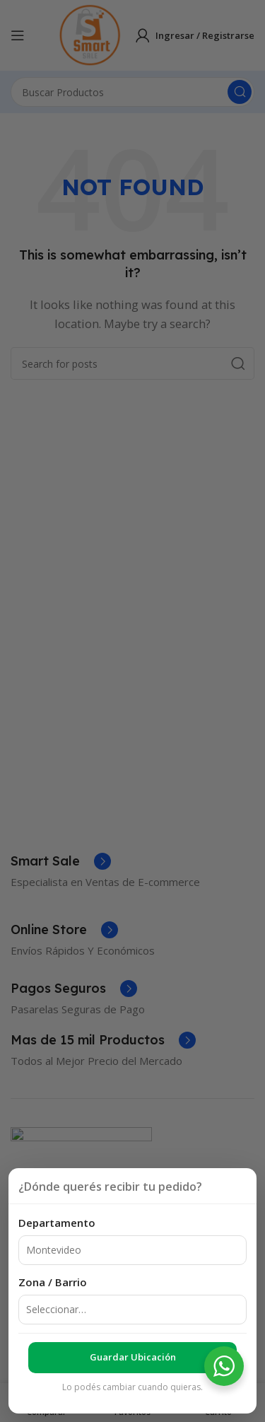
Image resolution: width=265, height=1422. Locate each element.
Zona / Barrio (52, 1282)
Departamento (56, 1223)
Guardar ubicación (133, 1357)
